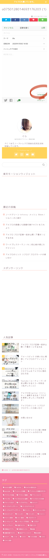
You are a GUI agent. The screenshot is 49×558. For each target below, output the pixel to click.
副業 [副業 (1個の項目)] (33, 529)
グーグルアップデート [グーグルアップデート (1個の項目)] (11, 506)
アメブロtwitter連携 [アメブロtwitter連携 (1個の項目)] (21, 499)
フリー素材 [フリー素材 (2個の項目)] (20, 518)
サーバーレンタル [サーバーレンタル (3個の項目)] (40, 510)
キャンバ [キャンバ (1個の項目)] (34, 502)
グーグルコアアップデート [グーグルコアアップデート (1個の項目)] (12, 510)
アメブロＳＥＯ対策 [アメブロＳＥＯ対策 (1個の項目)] (38, 499)
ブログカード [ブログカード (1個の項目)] (32, 518)
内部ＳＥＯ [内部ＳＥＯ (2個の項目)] (33, 525)
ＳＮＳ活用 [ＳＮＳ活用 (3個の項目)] (8, 540)
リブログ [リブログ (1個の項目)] (36, 521)
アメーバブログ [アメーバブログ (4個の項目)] (9, 502)
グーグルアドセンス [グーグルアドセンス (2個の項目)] (28, 506)
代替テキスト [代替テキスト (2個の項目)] (21, 525)
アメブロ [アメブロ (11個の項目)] (7, 499)
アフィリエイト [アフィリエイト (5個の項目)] (36, 495)
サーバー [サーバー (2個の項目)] (27, 510)
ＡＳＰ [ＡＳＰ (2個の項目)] (7, 537)
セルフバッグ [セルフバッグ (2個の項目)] (9, 514)
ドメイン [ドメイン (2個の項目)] (42, 514)
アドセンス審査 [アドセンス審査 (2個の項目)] (23, 495)
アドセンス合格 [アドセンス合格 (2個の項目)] (9, 495)
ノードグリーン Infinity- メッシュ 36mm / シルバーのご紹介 (25, 216)
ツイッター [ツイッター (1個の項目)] (31, 514)
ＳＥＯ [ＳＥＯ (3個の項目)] (24, 537)
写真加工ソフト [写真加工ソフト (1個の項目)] (23, 529)
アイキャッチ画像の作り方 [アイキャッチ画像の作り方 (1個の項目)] (37, 491)
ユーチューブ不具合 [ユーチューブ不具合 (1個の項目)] (23, 521)
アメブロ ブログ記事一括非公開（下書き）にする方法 (25, 236)
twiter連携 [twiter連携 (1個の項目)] (8, 487)
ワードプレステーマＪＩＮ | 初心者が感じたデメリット (25, 246)
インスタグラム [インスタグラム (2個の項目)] (23, 502)
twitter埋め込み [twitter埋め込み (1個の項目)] (31, 487)
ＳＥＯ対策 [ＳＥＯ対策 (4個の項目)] (33, 537)
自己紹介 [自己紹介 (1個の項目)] (38, 533)
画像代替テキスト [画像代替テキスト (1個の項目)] (10, 533)
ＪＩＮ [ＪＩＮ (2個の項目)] (15, 537)
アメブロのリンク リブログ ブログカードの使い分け (26, 256)
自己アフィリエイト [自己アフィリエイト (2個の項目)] (25, 533)
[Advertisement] (24, 302)
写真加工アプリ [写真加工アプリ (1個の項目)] (9, 529)
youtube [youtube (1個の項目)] (7, 491)
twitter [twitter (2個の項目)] (18, 487)
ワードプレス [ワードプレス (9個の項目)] (9, 525)
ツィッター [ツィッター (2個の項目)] (20, 514)
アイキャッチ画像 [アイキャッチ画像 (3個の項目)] (20, 491)
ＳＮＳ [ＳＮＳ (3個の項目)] (43, 537)
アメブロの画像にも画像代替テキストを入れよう (25, 226)
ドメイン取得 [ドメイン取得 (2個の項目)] (9, 518)
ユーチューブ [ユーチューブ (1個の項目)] (9, 521)
